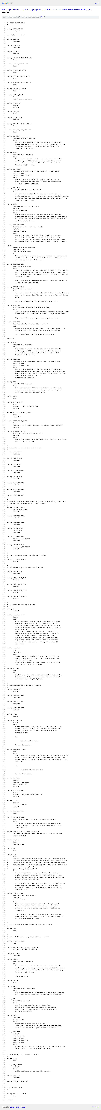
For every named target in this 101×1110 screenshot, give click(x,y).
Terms (23, 1107)
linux (21, 9)
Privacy (17, 1107)
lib (90, 9)
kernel (4, 9)
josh (38, 9)
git (33, 9)
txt (93, 1107)
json (97, 1107)
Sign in (97, 3)
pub (11, 9)
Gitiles (12, 1107)
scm (16, 9)
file (42, 17)
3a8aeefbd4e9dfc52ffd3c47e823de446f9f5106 (66, 9)
